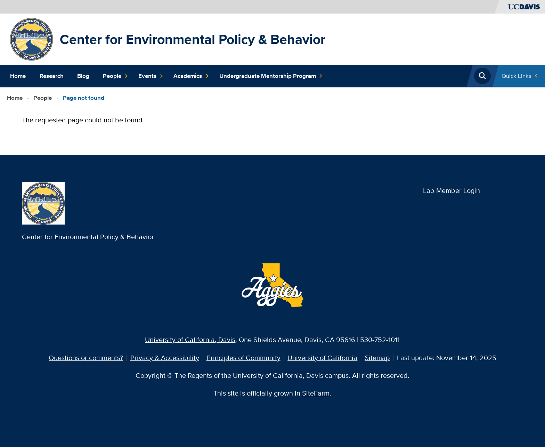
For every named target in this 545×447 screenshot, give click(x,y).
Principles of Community (243, 358)
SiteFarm (316, 393)
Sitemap (377, 358)
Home (18, 76)
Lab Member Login (451, 190)
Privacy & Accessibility (164, 358)
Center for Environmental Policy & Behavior (192, 39)
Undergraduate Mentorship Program (271, 76)
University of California (322, 358)
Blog (83, 76)
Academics (191, 76)
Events (150, 76)
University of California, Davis (190, 339)
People (115, 76)
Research (52, 76)
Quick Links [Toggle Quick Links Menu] (516, 76)
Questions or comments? (86, 358)
